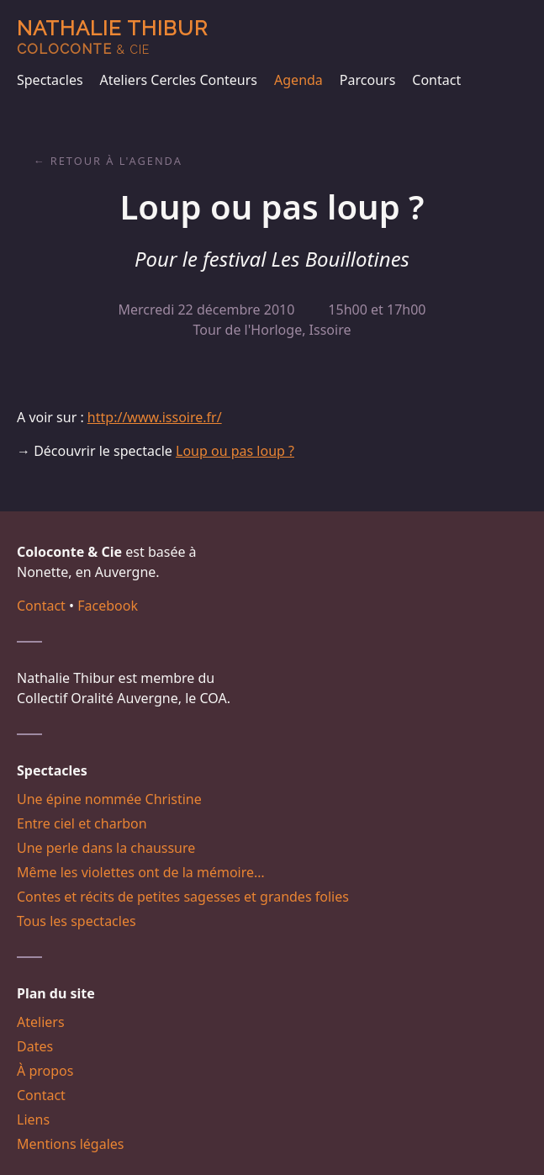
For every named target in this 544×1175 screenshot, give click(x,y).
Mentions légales (70, 1144)
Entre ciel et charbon (82, 823)
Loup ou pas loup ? (235, 451)
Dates (35, 1046)
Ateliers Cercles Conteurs (178, 80)
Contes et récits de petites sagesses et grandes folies (183, 896)
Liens (33, 1119)
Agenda (298, 80)
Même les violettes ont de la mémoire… (141, 872)
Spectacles (50, 80)
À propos (45, 1070)
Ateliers (41, 1022)
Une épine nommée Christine (109, 799)
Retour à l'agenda (116, 160)
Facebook (107, 605)
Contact (436, 80)
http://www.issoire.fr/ (154, 417)
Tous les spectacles (76, 921)
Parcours (367, 80)
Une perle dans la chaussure (106, 848)
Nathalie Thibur (112, 36)
